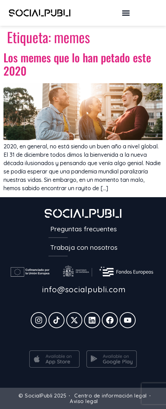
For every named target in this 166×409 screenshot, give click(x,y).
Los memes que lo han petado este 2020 (77, 64)
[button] (126, 13)
